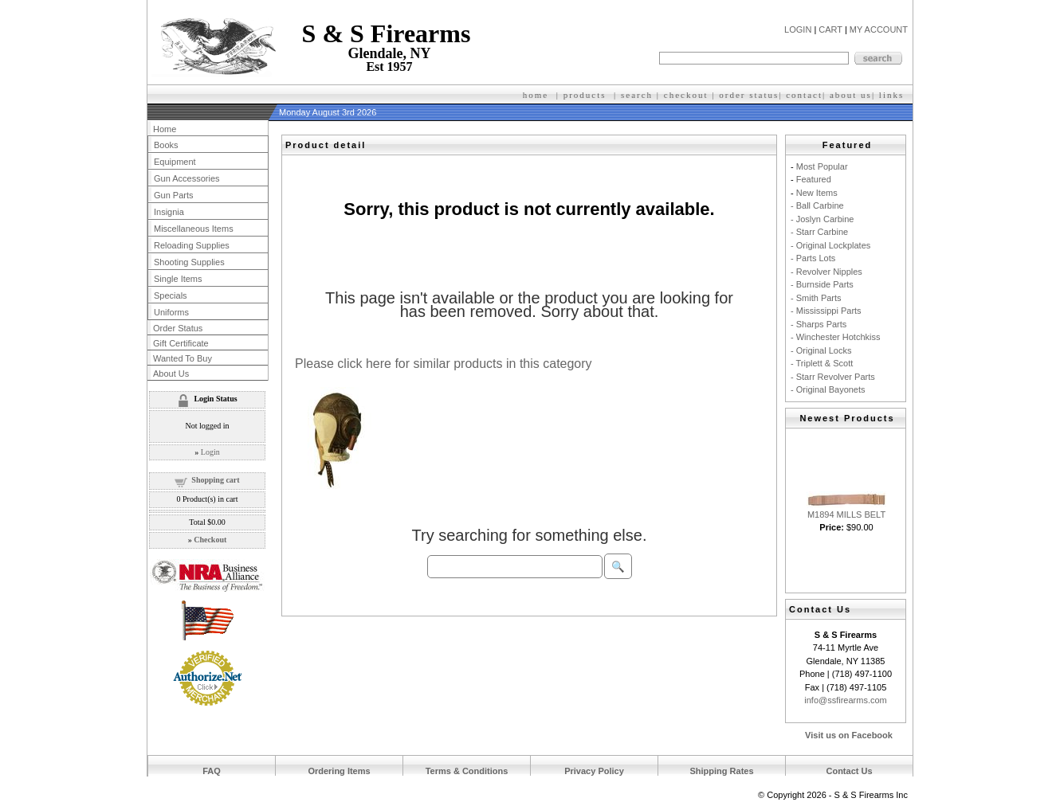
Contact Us (849, 771)
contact (804, 95)
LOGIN (797, 29)
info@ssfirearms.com (845, 700)
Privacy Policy (594, 771)
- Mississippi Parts (826, 310)
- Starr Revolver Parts (833, 376)
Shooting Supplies (189, 262)
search (637, 95)
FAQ (211, 771)
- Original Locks (821, 350)
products (585, 95)
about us (851, 95)
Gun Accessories (187, 178)
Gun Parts (174, 195)
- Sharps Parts (818, 324)
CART (830, 29)
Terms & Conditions (467, 771)
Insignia (169, 212)
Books (166, 145)
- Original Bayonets (828, 389)
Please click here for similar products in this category (443, 363)
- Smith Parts (816, 298)
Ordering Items (339, 771)
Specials (170, 295)
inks (893, 95)
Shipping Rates (721, 771)
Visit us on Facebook (849, 735)
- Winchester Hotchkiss (835, 337)
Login (210, 452)
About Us (171, 373)
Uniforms (171, 312)
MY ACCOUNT (879, 29)
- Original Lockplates (830, 245)
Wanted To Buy (182, 358)
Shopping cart (215, 479)
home (535, 95)
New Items (817, 193)
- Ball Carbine (817, 205)
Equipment (175, 161)
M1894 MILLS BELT (846, 514)
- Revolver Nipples (826, 271)
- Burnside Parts (822, 284)
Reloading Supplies (192, 245)
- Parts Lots (813, 258)
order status (749, 95)
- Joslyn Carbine (822, 219)
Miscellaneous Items (194, 228)
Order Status (177, 328)
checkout (686, 95)
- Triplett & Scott (822, 363)
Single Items (178, 279)
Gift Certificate (181, 343)
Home (164, 129)
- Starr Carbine (819, 232)
